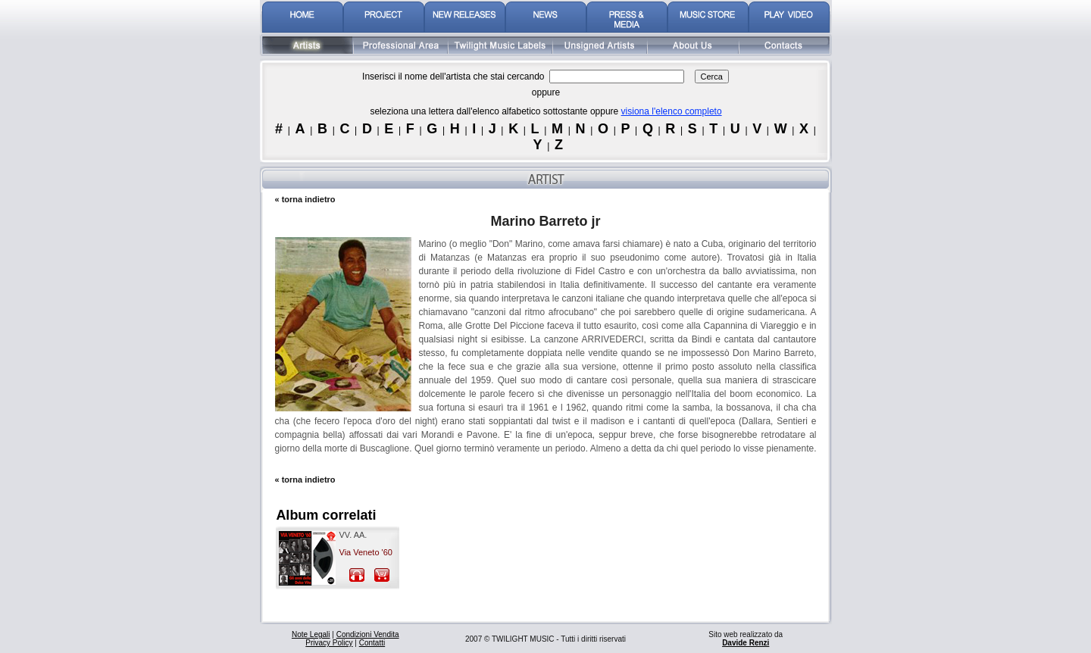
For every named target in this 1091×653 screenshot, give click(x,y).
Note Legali (311, 634)
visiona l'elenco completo (671, 111)
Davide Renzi (745, 643)
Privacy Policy (328, 643)
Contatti (372, 643)
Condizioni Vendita (367, 634)
